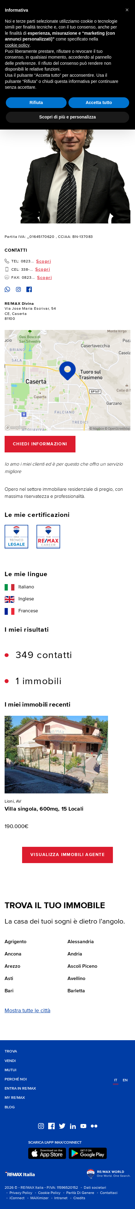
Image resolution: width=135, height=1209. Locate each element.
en (125, 1080)
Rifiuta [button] (36, 102)
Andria (75, 954)
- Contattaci (106, 1193)
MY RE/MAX (15, 1098)
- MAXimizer (36, 1198)
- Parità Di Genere (77, 1193)
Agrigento (15, 942)
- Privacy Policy (18, 1193)
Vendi (10, 1061)
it (115, 1080)
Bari (9, 991)
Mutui (10, 1070)
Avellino (76, 978)
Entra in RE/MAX (20, 1089)
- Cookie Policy (46, 1193)
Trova (11, 1051)
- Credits (76, 1198)
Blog (10, 1107)
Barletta (76, 991)
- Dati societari (92, 1188)
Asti (9, 978)
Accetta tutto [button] (99, 102)
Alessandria (81, 942)
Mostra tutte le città (27, 1010)
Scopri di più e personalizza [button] (67, 116)
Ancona (13, 954)
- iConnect (15, 1198)
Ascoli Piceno (82, 966)
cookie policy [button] (17, 45)
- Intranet (58, 1198)
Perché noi (16, 1079)
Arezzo (12, 966)
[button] (127, 10)
